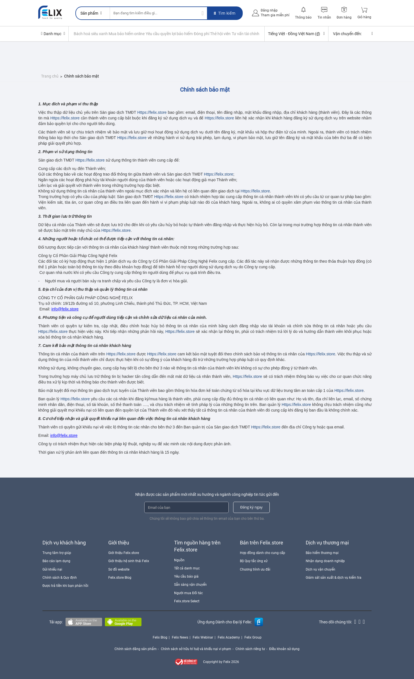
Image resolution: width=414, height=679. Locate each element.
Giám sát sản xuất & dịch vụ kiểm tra (333, 577)
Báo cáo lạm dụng (56, 561)
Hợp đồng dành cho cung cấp (262, 553)
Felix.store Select (186, 601)
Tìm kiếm (224, 13)
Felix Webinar (203, 637)
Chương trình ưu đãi (255, 569)
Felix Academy (229, 637)
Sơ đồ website (118, 569)
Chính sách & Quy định (59, 577)
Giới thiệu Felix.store (123, 553)
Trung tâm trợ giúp (56, 553)
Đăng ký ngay (251, 506)
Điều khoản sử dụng (285, 649)
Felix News (180, 637)
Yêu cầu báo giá (186, 576)
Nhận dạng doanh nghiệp (325, 561)
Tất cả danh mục (187, 568)
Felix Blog (160, 637)
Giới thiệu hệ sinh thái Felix (128, 561)
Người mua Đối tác (188, 593)
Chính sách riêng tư (250, 649)
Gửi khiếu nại (52, 569)
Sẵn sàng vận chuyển (190, 585)
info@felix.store (65, 308)
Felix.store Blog (119, 577)
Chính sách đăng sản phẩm (135, 649)
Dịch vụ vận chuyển (320, 569)
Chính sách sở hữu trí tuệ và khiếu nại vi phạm (196, 649)
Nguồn (179, 560)
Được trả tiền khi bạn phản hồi (65, 585)
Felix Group (253, 637)
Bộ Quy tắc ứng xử (253, 561)
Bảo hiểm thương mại (322, 553)
